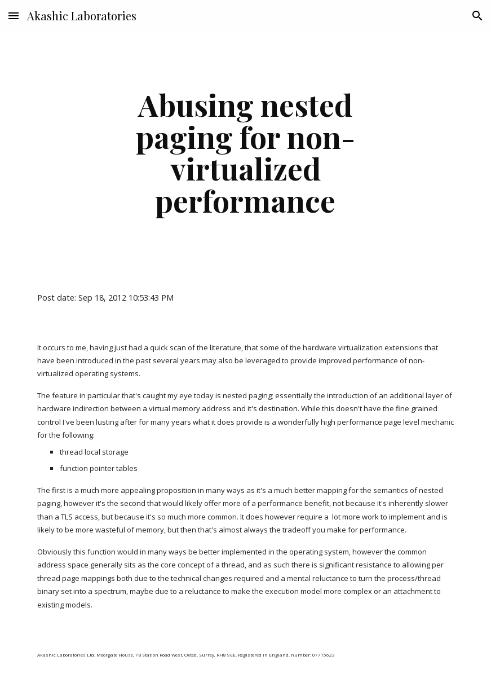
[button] (13, 15)
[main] (245, 152)
